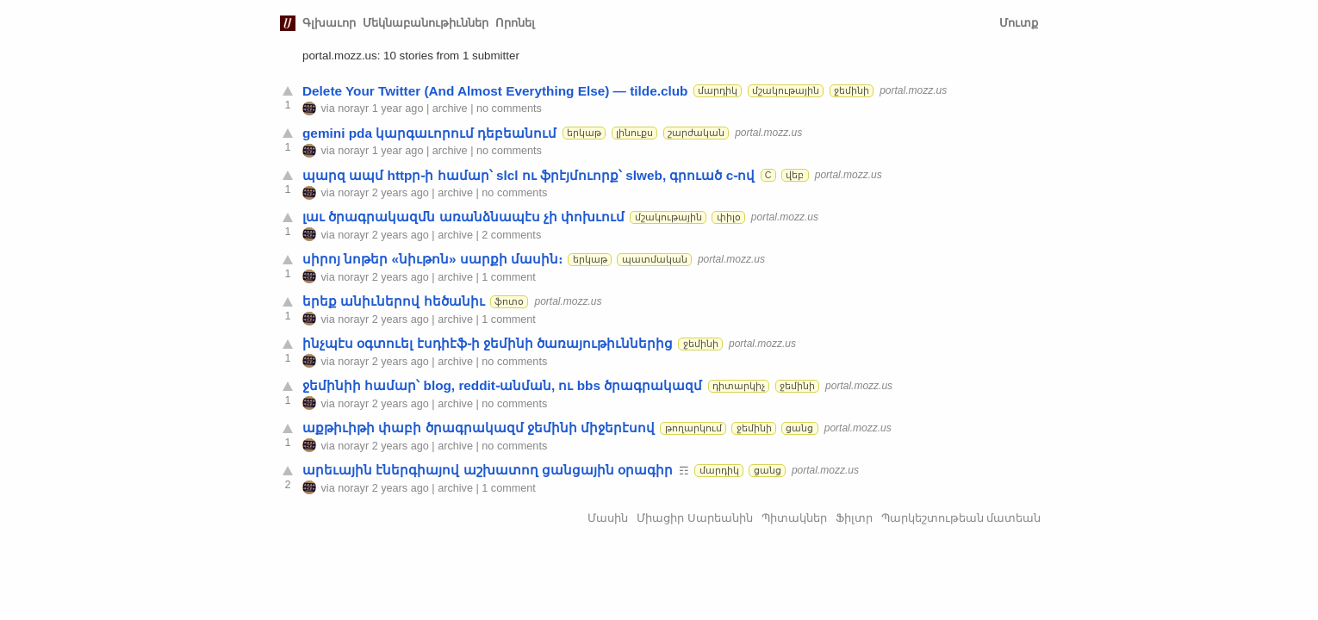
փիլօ (729, 217)
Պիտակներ (794, 518)
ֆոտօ (509, 301)
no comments (509, 108)
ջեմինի (851, 90)
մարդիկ (717, 90)
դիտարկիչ (738, 386)
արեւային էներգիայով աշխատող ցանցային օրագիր (487, 469)
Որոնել (515, 22)
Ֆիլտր (854, 518)
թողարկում (693, 428)
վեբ (795, 175)
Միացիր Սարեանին (695, 518)
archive (450, 108)
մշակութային (785, 90)
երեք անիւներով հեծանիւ (393, 301)
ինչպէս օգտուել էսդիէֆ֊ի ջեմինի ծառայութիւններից (487, 343)
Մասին (608, 518)
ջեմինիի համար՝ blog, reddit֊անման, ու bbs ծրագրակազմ (502, 385)
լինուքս (634, 132)
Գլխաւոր (329, 22)
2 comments (511, 235)
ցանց (799, 428)
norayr (353, 108)
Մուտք (1018, 22)
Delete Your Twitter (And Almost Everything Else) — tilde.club (494, 91)
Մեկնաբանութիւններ (425, 22)
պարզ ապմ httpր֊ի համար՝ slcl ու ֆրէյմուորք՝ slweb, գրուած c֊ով (528, 175)
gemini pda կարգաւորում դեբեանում (429, 133)
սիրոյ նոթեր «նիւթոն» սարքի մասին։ (432, 258)
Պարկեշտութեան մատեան (961, 518)
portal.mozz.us (913, 90)
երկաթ (584, 132)
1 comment (509, 277)
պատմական (654, 259)
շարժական (696, 132)
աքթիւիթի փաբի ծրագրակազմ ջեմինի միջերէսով (478, 427)
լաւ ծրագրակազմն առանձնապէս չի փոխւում (463, 216)
